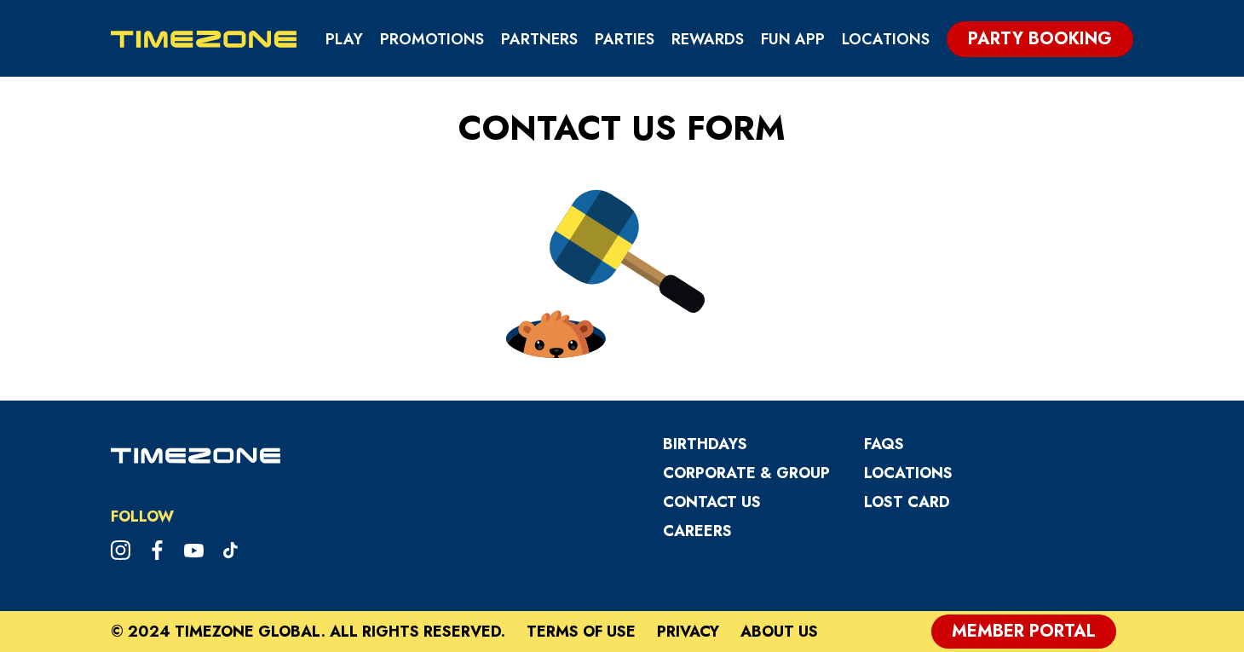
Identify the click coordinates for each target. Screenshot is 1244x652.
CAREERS (697, 531)
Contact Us (712, 502)
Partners (539, 39)
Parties (624, 39)
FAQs (884, 444)
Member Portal (1024, 631)
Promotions (432, 39)
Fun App (793, 39)
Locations (886, 39)
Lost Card (907, 502)
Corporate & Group (746, 473)
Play (344, 39)
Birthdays (705, 444)
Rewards (707, 39)
